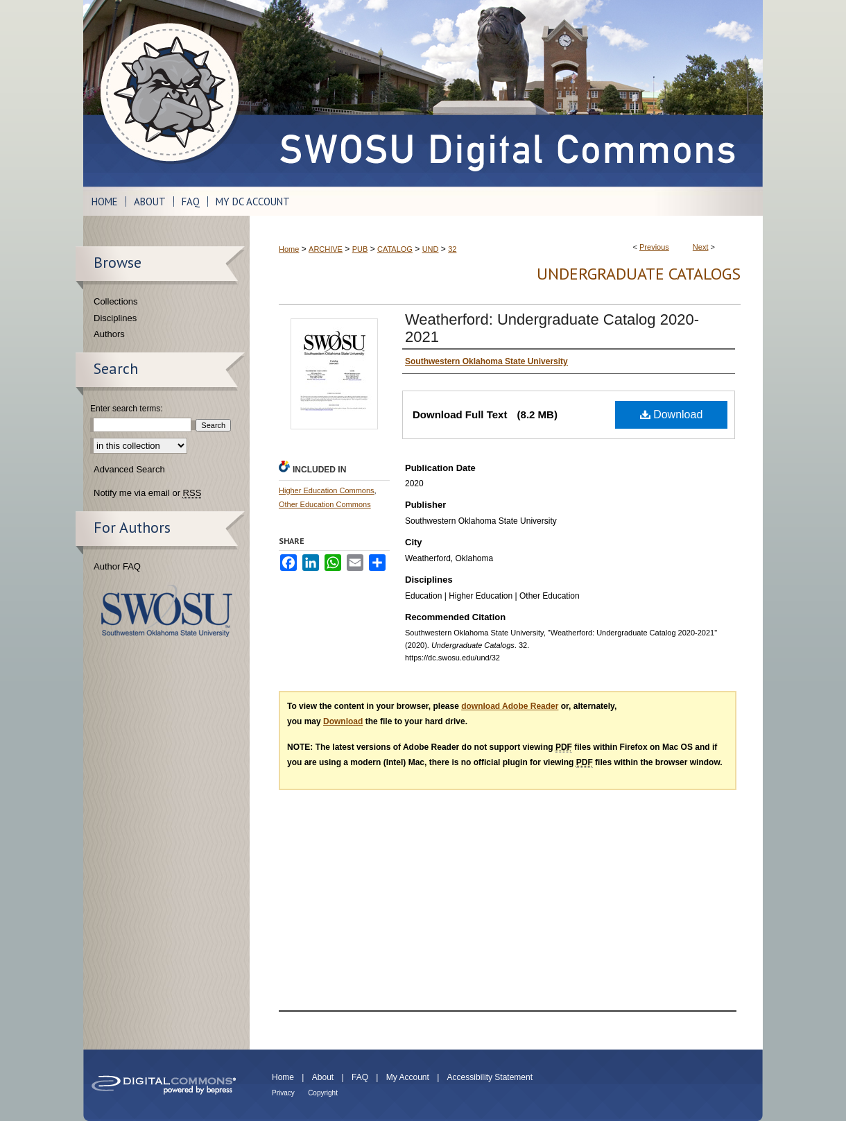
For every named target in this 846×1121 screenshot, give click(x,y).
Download (671, 414)
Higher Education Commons (326, 490)
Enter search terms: (126, 408)
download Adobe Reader (509, 706)
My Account (407, 1077)
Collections (116, 301)
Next (701, 247)
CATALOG (395, 249)
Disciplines (115, 318)
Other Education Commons (325, 504)
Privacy (283, 1093)
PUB (360, 249)
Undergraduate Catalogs (639, 273)
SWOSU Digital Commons (506, 93)
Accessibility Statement (490, 1077)
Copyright (323, 1093)
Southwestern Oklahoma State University (166, 611)
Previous (654, 247)
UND (430, 249)
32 (452, 249)
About (323, 1077)
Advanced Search (129, 469)
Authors (109, 334)
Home (289, 249)
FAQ (360, 1077)
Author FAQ (117, 566)
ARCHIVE (326, 249)
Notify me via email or (147, 493)
